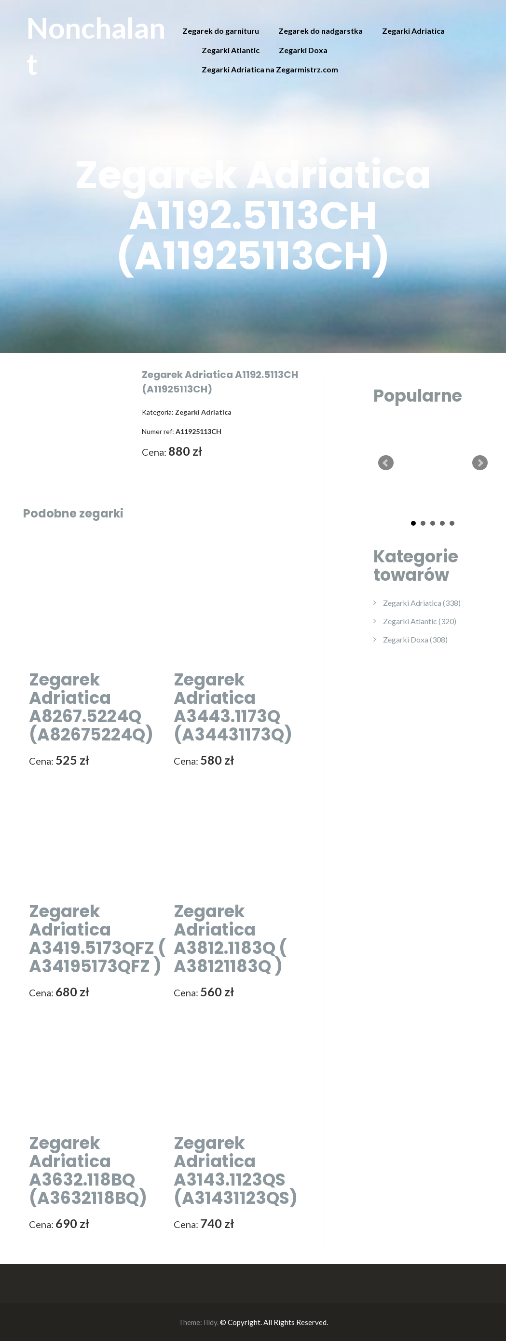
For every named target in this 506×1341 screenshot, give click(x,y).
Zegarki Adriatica (413, 30)
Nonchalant (96, 45)
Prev (386, 463)
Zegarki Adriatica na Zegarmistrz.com (270, 69)
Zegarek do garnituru (220, 30)
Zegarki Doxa (303, 50)
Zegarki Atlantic (231, 50)
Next (480, 463)
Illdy (210, 1322)
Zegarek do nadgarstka (320, 30)
